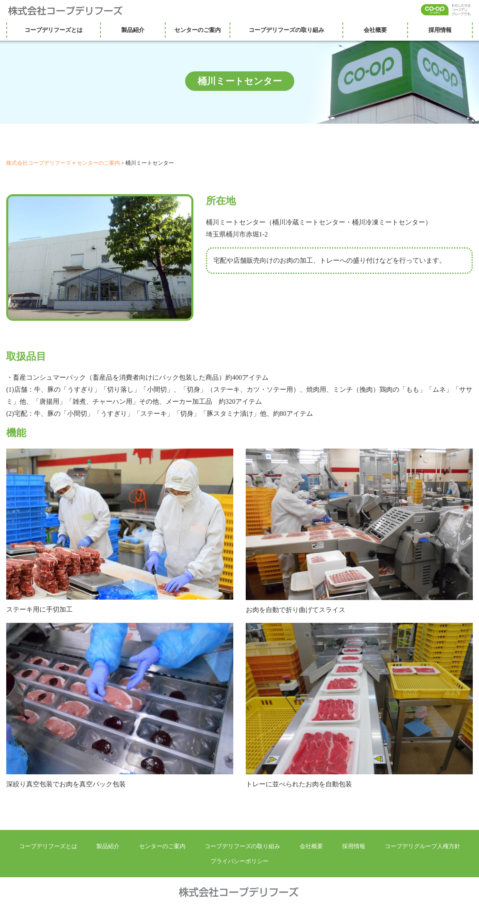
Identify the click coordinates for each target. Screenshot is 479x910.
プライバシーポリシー (239, 861)
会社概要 (375, 30)
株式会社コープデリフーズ (70, 10)
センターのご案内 (197, 30)
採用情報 (440, 30)
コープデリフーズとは (53, 30)
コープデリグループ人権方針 (422, 846)
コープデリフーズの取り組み (286, 30)
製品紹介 (132, 30)
